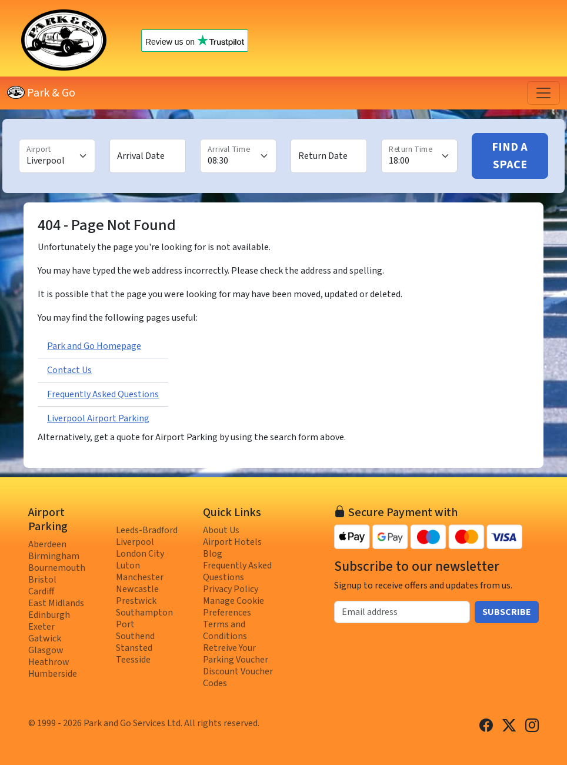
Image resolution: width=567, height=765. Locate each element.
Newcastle (137, 589)
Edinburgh (49, 615)
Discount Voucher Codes (238, 677)
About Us (221, 530)
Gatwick (44, 638)
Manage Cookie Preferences (233, 606)
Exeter (41, 627)
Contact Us (69, 370)
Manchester (140, 577)
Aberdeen (47, 544)
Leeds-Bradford (147, 530)
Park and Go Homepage (94, 346)
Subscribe (506, 612)
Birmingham (53, 556)
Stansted (134, 648)
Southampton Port (144, 618)
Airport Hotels (232, 542)
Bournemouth (56, 568)
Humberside (52, 674)
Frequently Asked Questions (103, 394)
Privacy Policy (230, 589)
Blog (212, 554)
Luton (128, 565)
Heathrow (48, 662)
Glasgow (46, 650)
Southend (135, 636)
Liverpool (135, 542)
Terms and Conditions (225, 630)
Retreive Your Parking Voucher (235, 654)
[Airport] (57, 156)
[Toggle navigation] (543, 93)
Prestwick (136, 601)
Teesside (133, 660)
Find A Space (510, 156)
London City (140, 554)
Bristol (42, 580)
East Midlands (56, 603)
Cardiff (41, 591)
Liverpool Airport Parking (98, 418)
